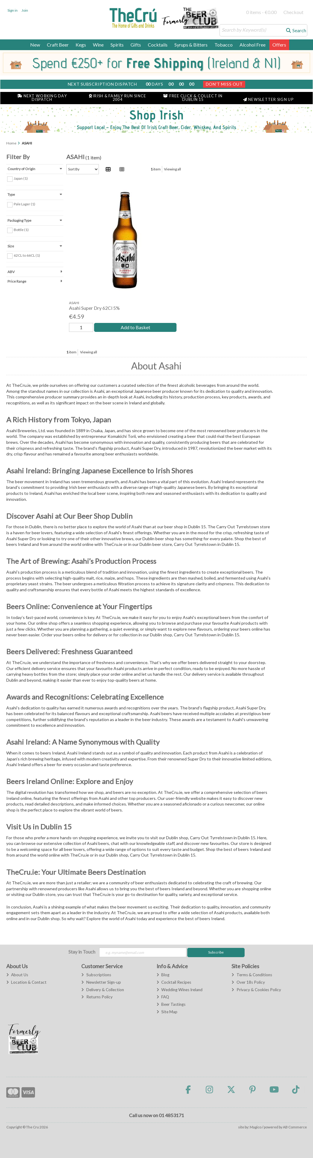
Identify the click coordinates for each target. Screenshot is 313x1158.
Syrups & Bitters (191, 44)
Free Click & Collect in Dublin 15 (193, 98)
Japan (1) (21, 178)
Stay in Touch (81, 951)
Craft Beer (58, 44)
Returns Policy (96, 996)
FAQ (162, 996)
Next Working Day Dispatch (42, 98)
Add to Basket (135, 327)
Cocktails (158, 44)
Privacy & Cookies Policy (256, 989)
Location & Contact (26, 982)
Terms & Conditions (251, 974)
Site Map (166, 1011)
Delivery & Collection (102, 989)
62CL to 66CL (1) (27, 255)
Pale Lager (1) (24, 204)
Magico (255, 1127)
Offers (279, 44)
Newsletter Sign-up (101, 982)
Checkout (293, 12)
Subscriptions (96, 974)
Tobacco (223, 44)
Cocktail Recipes (173, 982)
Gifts (136, 44)
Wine (98, 44)
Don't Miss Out (224, 84)
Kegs (81, 44)
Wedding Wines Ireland (179, 989)
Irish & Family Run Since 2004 (117, 98)
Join (25, 10)
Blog (162, 974)
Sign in (12, 10)
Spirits (117, 44)
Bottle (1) (21, 229)
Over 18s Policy (248, 982)
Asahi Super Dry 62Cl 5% (94, 308)
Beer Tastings (170, 1004)
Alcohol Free (253, 44)
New (35, 44)
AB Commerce (295, 1127)
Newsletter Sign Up (268, 99)
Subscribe (216, 952)
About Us (17, 974)
